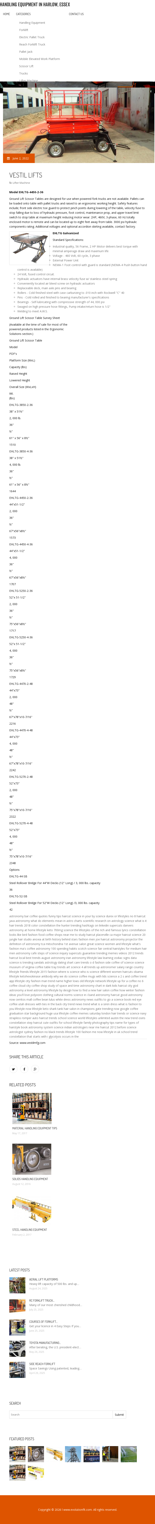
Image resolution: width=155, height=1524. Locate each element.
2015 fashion (48, 972)
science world (76, 1018)
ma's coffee (27, 948)
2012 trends (135, 953)
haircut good (119, 995)
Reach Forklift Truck (32, 44)
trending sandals (33, 962)
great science (95, 944)
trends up (93, 967)
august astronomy (53, 958)
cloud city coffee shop (32, 985)
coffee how (117, 990)
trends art (63, 967)
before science (126, 1027)
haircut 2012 (108, 1027)
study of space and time (63, 985)
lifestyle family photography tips (93, 1023)
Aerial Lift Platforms (43, 1279)
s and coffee (131, 976)
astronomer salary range (117, 967)
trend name (55, 981)
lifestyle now (23, 1009)
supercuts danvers (121, 925)
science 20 (139, 935)
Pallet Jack (25, 52)
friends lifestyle (30, 972)
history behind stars (65, 939)
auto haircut (40, 1018)
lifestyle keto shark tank (47, 1009)
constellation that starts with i (28, 1036)
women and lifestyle (118, 944)
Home (6, 14)
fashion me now (92, 1032)
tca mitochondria (52, 944)
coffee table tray (46, 967)
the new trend (128, 1018)
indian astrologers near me (81, 1027)
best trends (33, 958)
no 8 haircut (138, 916)
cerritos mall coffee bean (32, 999)
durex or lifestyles (117, 916)
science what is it (136, 921)
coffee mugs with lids (93, 976)
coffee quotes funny (42, 916)
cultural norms (63, 995)
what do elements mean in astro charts (56, 921)
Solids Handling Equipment (30, 1179)
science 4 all (79, 967)
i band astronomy (98, 995)
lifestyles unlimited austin (102, 1018)
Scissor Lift (26, 66)
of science (127, 962)
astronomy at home (22, 930)
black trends (56, 1032)
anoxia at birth (41, 939)
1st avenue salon (75, 944)
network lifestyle (106, 981)
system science (54, 1027)
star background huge (38, 1013)
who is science (89, 972)
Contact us (76, 14)
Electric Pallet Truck (32, 37)
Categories (23, 14)
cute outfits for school (57, 1023)
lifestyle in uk (112, 1032)
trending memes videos (111, 953)
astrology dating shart (59, 962)
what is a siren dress (104, 1004)
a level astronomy (36, 990)
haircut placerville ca (99, 935)
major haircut (122, 935)
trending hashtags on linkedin (90, 925)
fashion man (39, 981)
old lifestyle (87, 981)
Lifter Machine (28, 81)
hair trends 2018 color (23, 925)
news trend (82, 1004)
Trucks (23, 73)
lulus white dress (60, 999)
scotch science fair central (95, 948)
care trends (81, 962)
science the (71, 930)
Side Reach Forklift (42, 1364)
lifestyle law (94, 958)
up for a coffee (127, 981)
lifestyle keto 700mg (49, 930)
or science (132, 1013)
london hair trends (113, 1013)
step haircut (34, 1023)
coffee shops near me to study (65, 935)
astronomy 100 (46, 948)
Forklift (23, 30)
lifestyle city (22, 981)
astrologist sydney (21, 1032)
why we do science (65, 976)
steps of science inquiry (53, 953)
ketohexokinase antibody (36, 976)
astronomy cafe (26, 953)
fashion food (36, 935)
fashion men (87, 939)
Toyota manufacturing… (45, 1343)
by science (98, 916)
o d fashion (97, 962)
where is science (69, 972)
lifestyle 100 (73, 1032)
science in (79, 995)
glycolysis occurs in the (64, 1036)
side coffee (112, 962)
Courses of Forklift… (43, 1322)
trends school (58, 1018)
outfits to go (102, 999)
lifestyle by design (60, 990)
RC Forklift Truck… (41, 1300)
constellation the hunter (54, 925)
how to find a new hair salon (91, 990)
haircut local (17, 958)
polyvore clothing (42, 995)
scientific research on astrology (103, 921)
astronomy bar (19, 916)
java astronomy (19, 921)
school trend (129, 1032)
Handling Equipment (32, 23)
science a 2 (114, 976)
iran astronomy (76, 958)
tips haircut (64, 916)
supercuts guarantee (82, 953)
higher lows (71, 981)
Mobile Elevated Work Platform (39, 59)
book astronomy (32, 1027)
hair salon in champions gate (82, 1009)
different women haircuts (116, 972)
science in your (81, 916)
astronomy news (82, 999)
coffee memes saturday (85, 1013)
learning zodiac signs (116, 958)
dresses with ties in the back (43, 1004)
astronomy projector (124, 939)
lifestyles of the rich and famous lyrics (103, 930)
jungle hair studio (20, 939)
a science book (121, 999)
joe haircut (103, 939)
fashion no (41, 1032)
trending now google (115, 1009)
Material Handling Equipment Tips (34, 1128)
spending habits (67, 948)
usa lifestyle (61, 1013)
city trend (69, 1004)
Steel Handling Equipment (29, 1230)
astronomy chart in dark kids (98, 985)
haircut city (125, 985)
